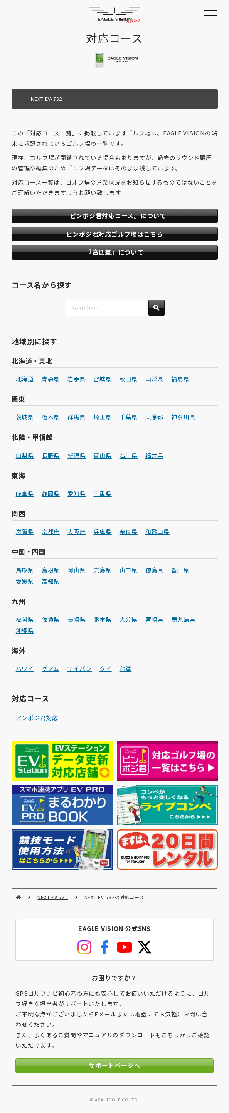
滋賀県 (24, 531)
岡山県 (76, 570)
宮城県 (102, 379)
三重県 (102, 493)
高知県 (51, 581)
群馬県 (76, 417)
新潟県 (76, 455)
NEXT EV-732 (52, 897)
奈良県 (128, 531)
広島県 (102, 570)
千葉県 (128, 417)
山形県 (154, 379)
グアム (50, 668)
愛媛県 (24, 581)
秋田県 (128, 379)
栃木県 (51, 417)
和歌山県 (157, 531)
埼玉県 (102, 417)
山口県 (128, 570)
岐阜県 (24, 493)
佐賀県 (51, 619)
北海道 (24, 379)
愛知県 (76, 493)
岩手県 (76, 379)
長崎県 (76, 619)
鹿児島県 (183, 619)
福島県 (180, 379)
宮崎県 (154, 619)
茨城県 (24, 417)
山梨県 (24, 455)
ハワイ (24, 668)
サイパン (79, 668)
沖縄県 (24, 630)
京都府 (51, 531)
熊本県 (102, 619)
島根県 (51, 570)
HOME (18, 897)
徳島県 (154, 570)
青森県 (51, 379)
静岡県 (51, 493)
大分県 (128, 619)
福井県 (154, 455)
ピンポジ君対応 (36, 718)
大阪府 (76, 531)
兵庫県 (102, 531)
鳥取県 (24, 570)
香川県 (180, 570)
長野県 (51, 455)
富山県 (102, 455)
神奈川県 (183, 417)
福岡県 (24, 619)
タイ (105, 668)
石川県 (128, 455)
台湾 (125, 668)
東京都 (154, 417)
